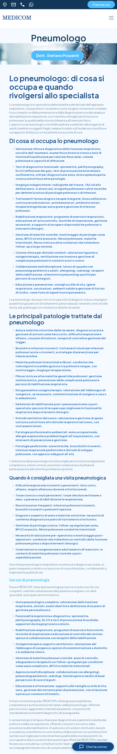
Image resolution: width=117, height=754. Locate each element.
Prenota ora (101, 4)
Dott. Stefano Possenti (57, 55)
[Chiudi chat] (92, 746)
